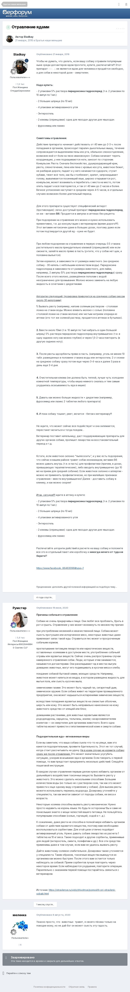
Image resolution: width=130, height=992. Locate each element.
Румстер (19, 608)
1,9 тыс (20, 84)
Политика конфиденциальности (49, 987)
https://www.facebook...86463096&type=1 (60, 568)
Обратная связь (77, 987)
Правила (92, 987)
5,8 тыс (20, 637)
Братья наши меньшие (49, 40)
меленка (19, 915)
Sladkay (28, 36)
